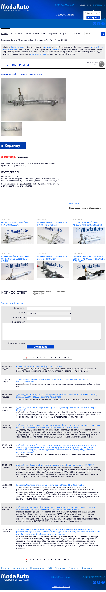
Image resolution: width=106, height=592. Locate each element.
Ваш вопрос (18, 322)
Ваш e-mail (19, 317)
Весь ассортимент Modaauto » (85, 208)
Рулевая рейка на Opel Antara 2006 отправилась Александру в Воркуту (89, 258)
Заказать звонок (65, 14)
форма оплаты (18, 47)
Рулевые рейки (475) (42, 291)
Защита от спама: (16, 343)
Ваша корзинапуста (92, 63)
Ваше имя (19, 308)
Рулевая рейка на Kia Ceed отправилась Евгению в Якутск (15, 258)
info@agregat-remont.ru (93, 576)
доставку (47, 47)
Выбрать (93, 17)
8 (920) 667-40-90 (64, 5)
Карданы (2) (62, 291)
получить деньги (38, 54)
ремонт (56, 49)
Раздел (22, 312)
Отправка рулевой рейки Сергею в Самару (14, 223)
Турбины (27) (38, 293)
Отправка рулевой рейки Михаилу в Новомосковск (87, 223)
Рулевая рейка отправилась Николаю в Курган (52, 223)
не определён (98, 5)
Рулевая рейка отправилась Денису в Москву (52, 257)
